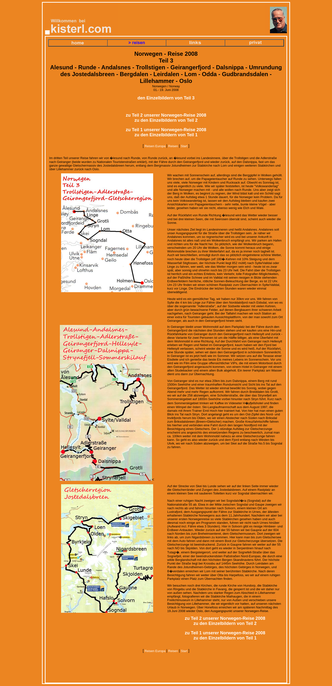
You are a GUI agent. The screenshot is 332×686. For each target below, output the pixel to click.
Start (184, 146)
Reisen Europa (155, 146)
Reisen (173, 146)
